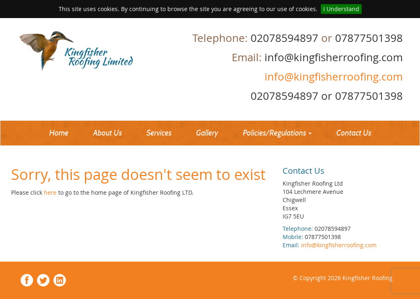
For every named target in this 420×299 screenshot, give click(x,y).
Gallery (207, 133)
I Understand (341, 9)
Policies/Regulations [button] (277, 133)
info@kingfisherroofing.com (332, 76)
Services (158, 133)
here (51, 192)
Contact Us (353, 133)
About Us (107, 133)
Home (58, 133)
